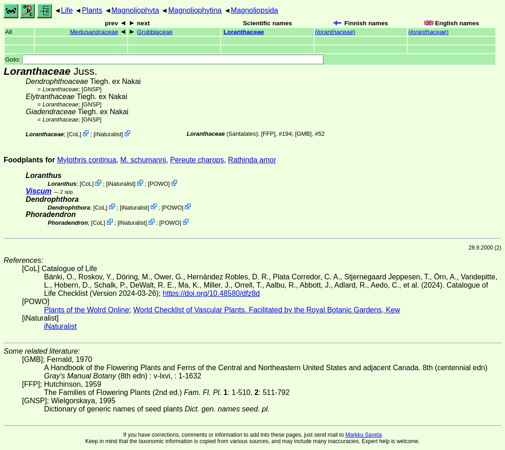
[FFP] (268, 133)
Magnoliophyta (135, 10)
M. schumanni (143, 160)
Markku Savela (363, 435)
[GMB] (303, 133)
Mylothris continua (86, 160)
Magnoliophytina (195, 10)
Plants (92, 10)
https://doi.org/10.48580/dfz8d (211, 293)
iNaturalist (108, 134)
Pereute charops (197, 160)
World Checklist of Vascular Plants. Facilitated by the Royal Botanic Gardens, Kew (266, 310)
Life (67, 10)
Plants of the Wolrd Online (86, 310)
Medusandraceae (94, 31)
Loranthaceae (243, 31)
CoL (74, 134)
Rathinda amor (252, 160)
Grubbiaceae (155, 31)
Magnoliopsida (254, 10)
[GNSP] (91, 89)
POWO (159, 183)
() (335, 31)
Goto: (164, 59)
